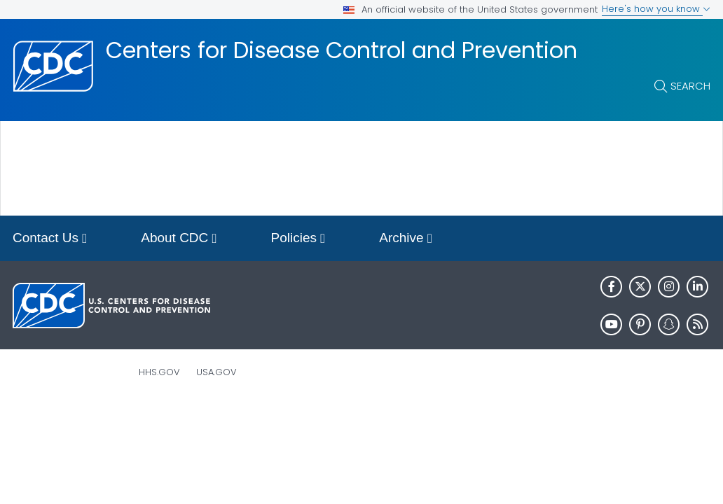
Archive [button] (405, 239)
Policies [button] (298, 239)
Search (690, 85)
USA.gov (216, 372)
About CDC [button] (178, 239)
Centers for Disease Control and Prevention (341, 50)
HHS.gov (159, 372)
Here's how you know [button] (656, 8)
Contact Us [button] (50, 239)
